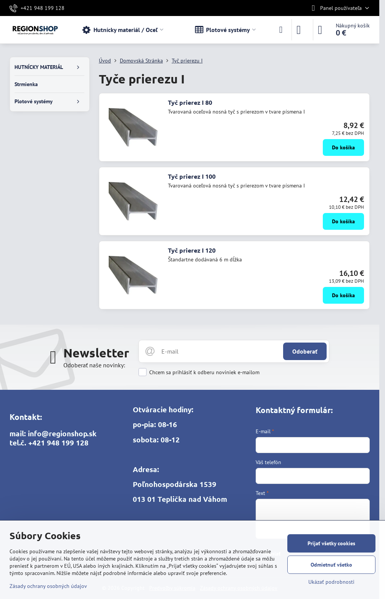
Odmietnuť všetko (331, 564)
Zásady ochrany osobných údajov (48, 586)
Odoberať (304, 351)
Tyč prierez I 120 (192, 250)
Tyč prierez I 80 (190, 102)
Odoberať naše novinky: (94, 365)
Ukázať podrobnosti (331, 581)
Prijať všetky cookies (331, 543)
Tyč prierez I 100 (192, 176)
